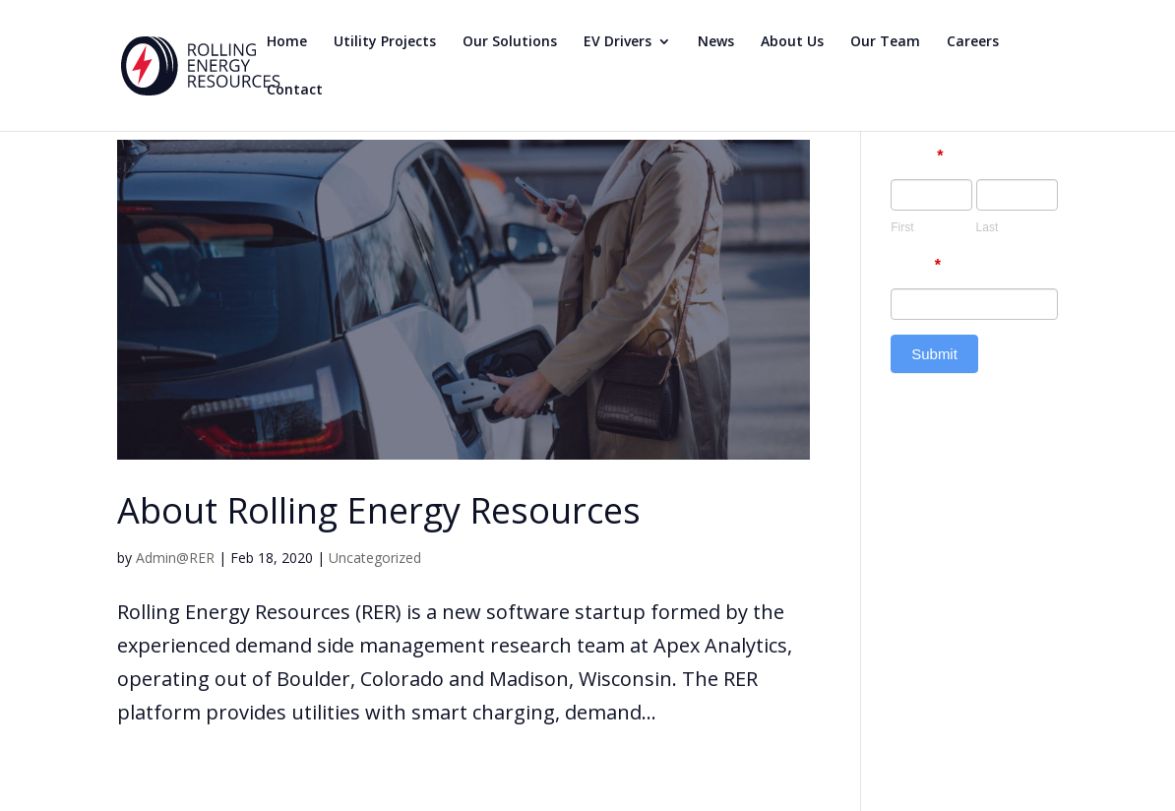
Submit (934, 353)
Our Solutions (510, 42)
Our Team (885, 42)
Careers (973, 42)
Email (916, 265)
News (716, 42)
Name (917, 156)
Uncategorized (375, 557)
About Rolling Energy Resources (379, 510)
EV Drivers (617, 42)
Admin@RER (175, 557)
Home (287, 42)
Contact (295, 90)
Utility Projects (385, 42)
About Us (792, 42)
